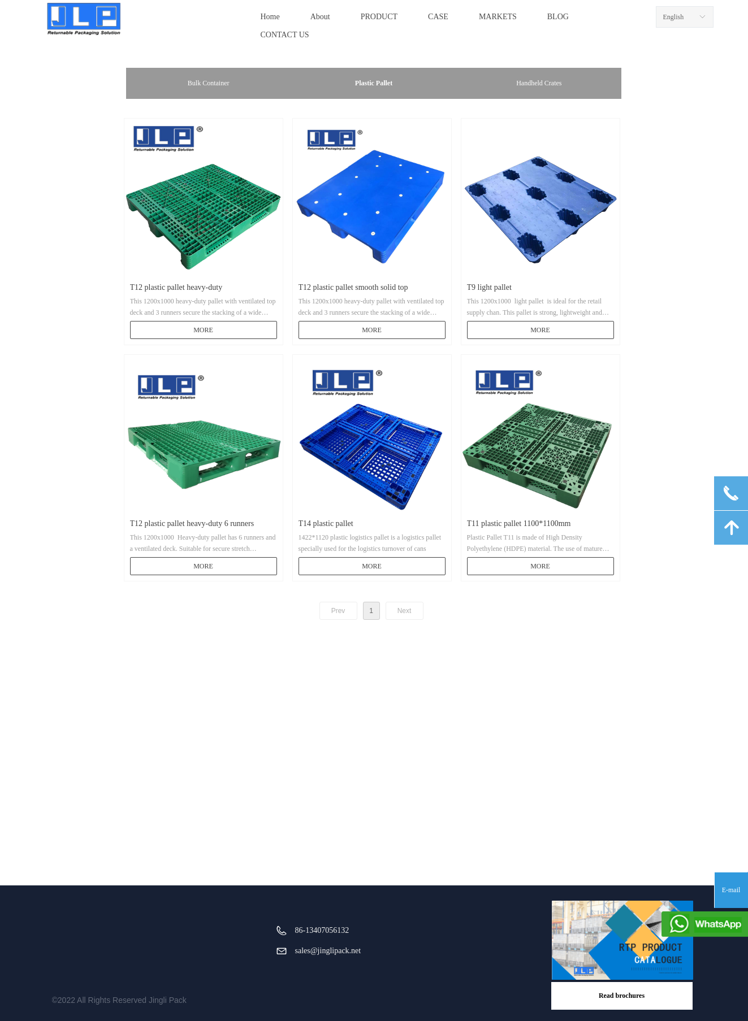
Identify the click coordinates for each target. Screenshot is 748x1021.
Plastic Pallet (373, 83)
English (673, 17)
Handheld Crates (538, 83)
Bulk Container (209, 83)
